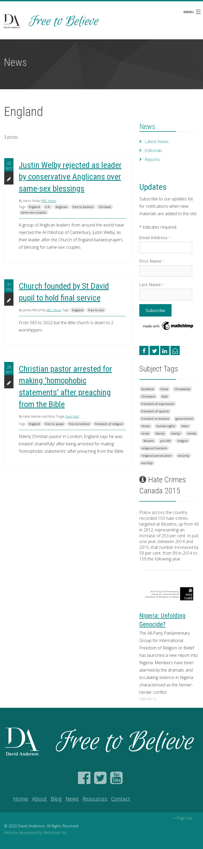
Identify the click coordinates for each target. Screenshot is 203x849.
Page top (182, 817)
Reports (152, 159)
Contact (120, 798)
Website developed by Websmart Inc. (35, 832)
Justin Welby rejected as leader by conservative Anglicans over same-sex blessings (70, 177)
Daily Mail (72, 416)
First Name (151, 261)
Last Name (151, 284)
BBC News (48, 201)
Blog (56, 798)
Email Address (154, 237)
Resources (94, 798)
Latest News (157, 141)
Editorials (153, 150)
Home (20, 798)
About (39, 798)
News (147, 126)
